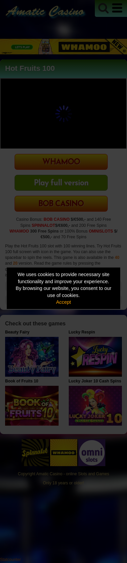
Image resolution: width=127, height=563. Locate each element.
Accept (63, 302)
